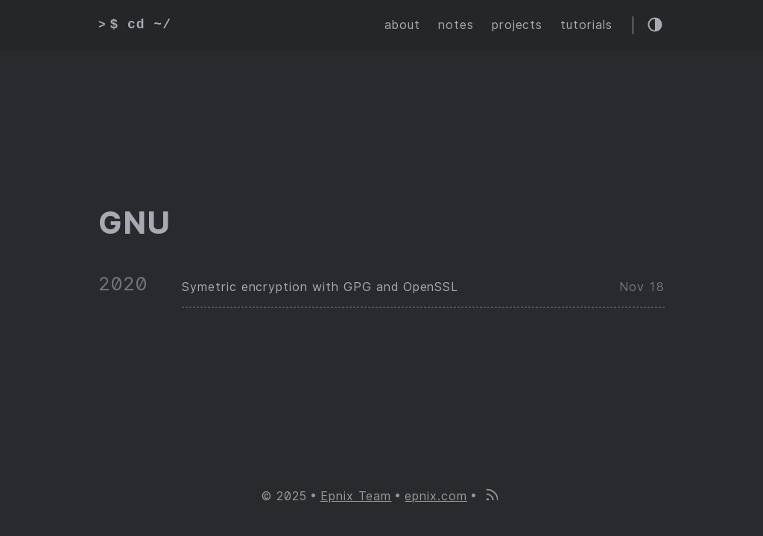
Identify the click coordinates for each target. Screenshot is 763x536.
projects (517, 25)
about (402, 25)
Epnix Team (356, 496)
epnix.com (436, 496)
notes (456, 25)
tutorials (586, 25)
